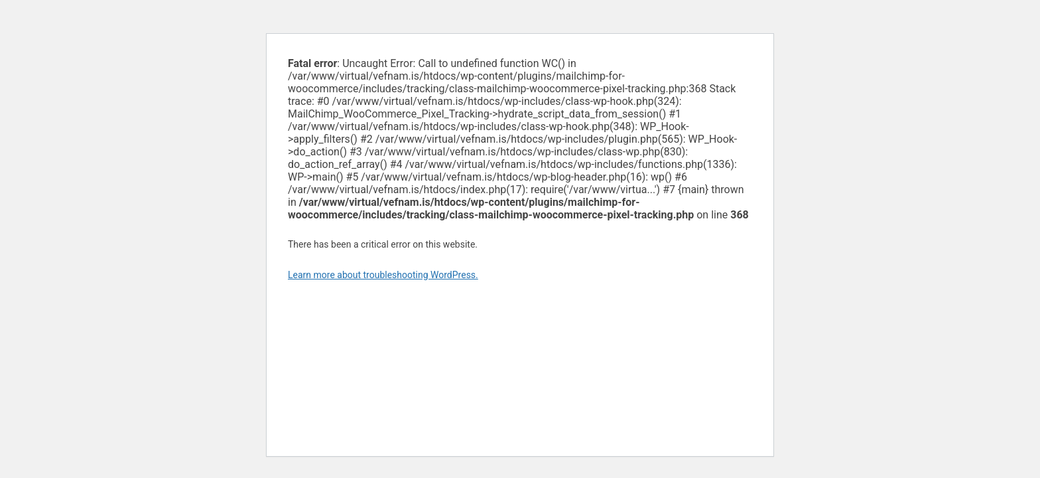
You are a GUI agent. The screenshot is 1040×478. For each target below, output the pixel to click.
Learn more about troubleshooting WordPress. (383, 275)
